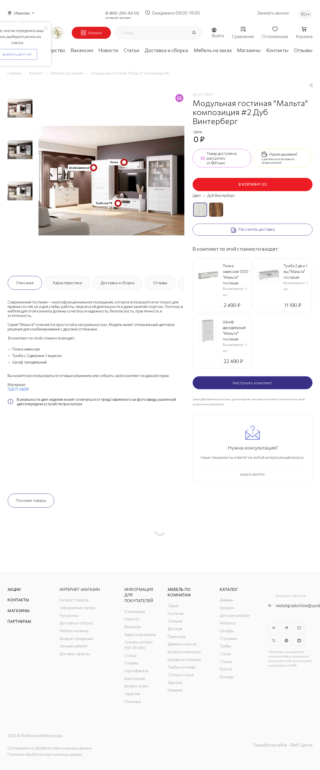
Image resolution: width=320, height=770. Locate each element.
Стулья (226, 661)
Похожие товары (31, 500)
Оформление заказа (77, 607)
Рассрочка (69, 615)
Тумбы (225, 646)
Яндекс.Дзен (299, 640)
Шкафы (226, 630)
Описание (25, 282)
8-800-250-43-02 (122, 13)
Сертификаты (136, 670)
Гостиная (175, 613)
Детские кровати (234, 615)
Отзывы (160, 282)
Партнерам (19, 621)
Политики (132, 701)
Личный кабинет (74, 646)
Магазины (18, 610)
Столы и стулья (181, 674)
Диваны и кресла (182, 644)
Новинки (175, 690)
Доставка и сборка (118, 282)
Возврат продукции (76, 638)
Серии (173, 605)
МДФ (24, 389)
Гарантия (132, 693)
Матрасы (228, 623)
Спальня (175, 621)
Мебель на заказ (74, 630)
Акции (14, 589)
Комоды (227, 676)
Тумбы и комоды (182, 667)
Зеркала (175, 682)
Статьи (130, 655)
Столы (225, 653)
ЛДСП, (13, 389)
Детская (175, 628)
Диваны (226, 600)
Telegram (286, 627)
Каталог (229, 589)
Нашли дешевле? (283, 154)
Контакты (18, 600)
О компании (134, 611)
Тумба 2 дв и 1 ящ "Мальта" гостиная (295, 271)
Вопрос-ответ (136, 686)
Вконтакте (273, 627)
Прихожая (176, 636)
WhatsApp (286, 640)
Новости (131, 619)
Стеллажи (228, 638)
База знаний (134, 678)
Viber (273, 640)
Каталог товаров (74, 600)
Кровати (227, 607)
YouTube (299, 627)
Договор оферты (75, 653)
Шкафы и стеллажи (184, 659)
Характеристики (67, 282)
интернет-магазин (118, 17)
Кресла (226, 669)
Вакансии (132, 626)
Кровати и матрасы (184, 651)
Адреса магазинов (140, 634)
